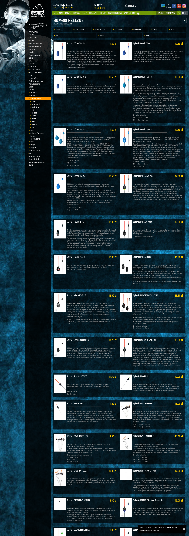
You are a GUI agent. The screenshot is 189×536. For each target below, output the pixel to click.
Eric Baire (34, 110)
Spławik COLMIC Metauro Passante (149, 508)
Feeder (31, 35)
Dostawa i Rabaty (80, 13)
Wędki (30, 153)
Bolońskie (33, 95)
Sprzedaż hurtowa (131, 13)
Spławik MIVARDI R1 (142, 363)
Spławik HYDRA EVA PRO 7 (145, 171)
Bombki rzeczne (35, 98)
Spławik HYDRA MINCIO (143, 215)
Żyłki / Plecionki (34, 159)
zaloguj (161, 13)
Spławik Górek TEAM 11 (143, 43)
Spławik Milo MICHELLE (76, 286)
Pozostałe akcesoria (35, 72)
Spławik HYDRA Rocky (143, 249)
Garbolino (34, 113)
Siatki (30, 87)
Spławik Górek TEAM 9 (76, 43)
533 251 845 (58, 7)
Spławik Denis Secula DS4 (78, 328)
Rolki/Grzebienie (34, 84)
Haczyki (31, 40)
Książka (68, 13)
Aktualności (58, 13)
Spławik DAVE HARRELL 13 (145, 420)
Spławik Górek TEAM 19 (144, 75)
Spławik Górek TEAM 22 (77, 171)
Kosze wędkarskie (34, 46)
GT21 (149, 265)
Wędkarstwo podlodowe (36, 162)
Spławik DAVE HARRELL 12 (77, 420)
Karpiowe (33, 136)
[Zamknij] (184, 526)
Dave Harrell (35, 104)
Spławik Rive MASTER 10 (77, 363)
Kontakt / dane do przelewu (110, 13)
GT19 (144, 265)
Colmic (33, 101)
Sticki (31, 142)
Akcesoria (33, 92)
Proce (30, 75)
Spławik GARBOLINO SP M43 (78, 481)
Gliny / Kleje (32, 37)
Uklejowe (33, 144)
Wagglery (33, 147)
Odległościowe (34, 139)
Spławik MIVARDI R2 (75, 389)
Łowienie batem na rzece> (76, 67)
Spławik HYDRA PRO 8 (76, 249)
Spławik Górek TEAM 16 (76, 75)
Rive (32, 127)
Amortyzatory (33, 32)
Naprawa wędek (34, 55)
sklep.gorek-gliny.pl (71, 533)
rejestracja (170, 13)
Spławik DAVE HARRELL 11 (144, 389)
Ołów (30, 61)
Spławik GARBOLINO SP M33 (145, 453)
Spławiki (31, 89)
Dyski (31, 130)
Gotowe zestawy (35, 150)
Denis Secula (35, 107)
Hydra (33, 118)
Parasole (31, 63)
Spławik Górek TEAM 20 (77, 126)
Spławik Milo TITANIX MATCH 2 (147, 286)
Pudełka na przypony (35, 81)
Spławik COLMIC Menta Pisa (78, 508)
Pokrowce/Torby (34, 69)
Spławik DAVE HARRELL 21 (77, 453)
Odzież (31, 58)
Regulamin (93, 13)
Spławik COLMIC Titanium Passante (149, 481)
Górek (33, 115)
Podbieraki (32, 66)
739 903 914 (69, 7)
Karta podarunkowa (35, 43)
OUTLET (31, 165)
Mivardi (33, 124)
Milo (32, 121)
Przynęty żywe (33, 78)
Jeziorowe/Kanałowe (36, 133)
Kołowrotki (32, 49)
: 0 (185, 13)
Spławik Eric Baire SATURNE (146, 328)
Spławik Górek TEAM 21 (144, 126)
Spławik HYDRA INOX (75, 215)
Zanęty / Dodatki (34, 156)
